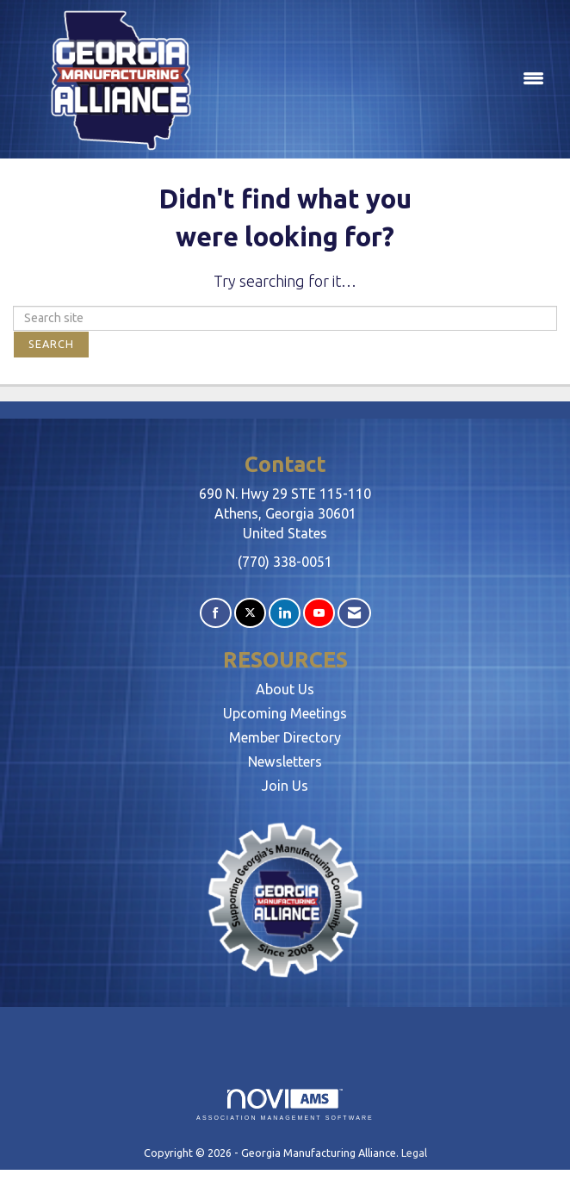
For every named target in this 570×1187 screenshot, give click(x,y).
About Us (285, 689)
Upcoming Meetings (285, 713)
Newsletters (285, 761)
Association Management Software (285, 1105)
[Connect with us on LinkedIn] (284, 613)
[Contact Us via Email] (354, 613)
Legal (414, 1153)
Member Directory (285, 737)
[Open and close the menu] (390, 79)
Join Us (285, 785)
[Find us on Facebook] (216, 613)
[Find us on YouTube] (319, 613)
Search (51, 344)
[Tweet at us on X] (250, 613)
